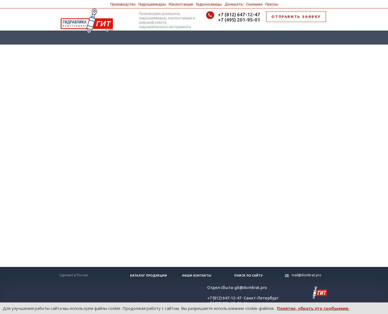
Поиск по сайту (248, 275)
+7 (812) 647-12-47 (239, 14)
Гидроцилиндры (152, 4)
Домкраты (234, 4)
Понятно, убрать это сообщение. (313, 308)
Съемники (254, 4)
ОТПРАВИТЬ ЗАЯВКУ (296, 16)
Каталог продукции (148, 275)
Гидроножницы (209, 4)
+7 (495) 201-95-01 (239, 19)
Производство (123, 4)
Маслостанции (181, 4)
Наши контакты (196, 275)
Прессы (271, 4)
